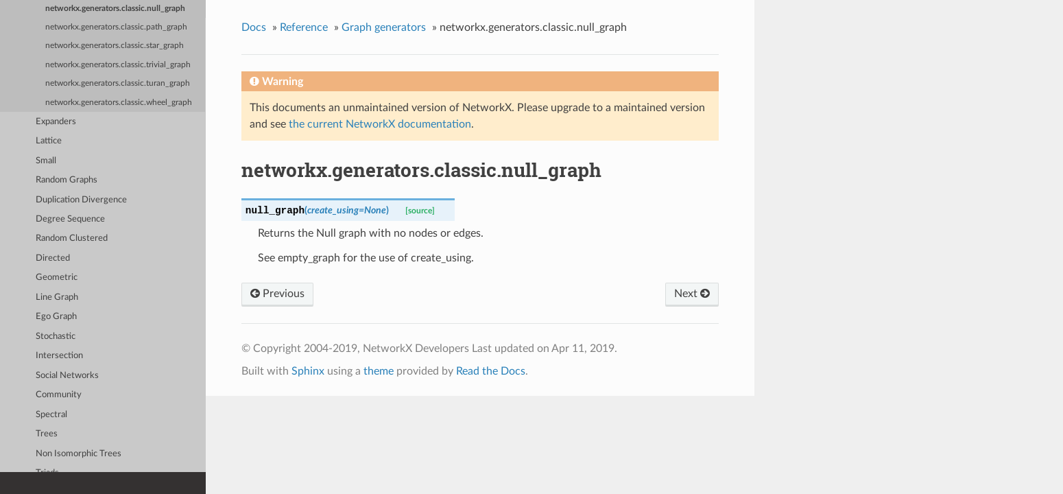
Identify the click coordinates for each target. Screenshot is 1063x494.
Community (59, 394)
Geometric (56, 277)
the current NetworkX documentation (380, 124)
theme (378, 371)
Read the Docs (490, 371)
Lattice (49, 141)
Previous (277, 293)
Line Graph (57, 297)
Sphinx (307, 371)
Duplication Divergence (81, 200)
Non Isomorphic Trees (78, 453)
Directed (53, 258)
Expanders (56, 121)
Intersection (59, 355)
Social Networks (67, 375)
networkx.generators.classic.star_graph (114, 45)
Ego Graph (56, 316)
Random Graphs (66, 180)
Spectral (51, 414)
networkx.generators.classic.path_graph (116, 27)
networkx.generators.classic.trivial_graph (118, 65)
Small (46, 160)
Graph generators (384, 27)
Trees (47, 434)
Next (692, 293)
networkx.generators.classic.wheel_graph (118, 102)
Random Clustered (72, 238)
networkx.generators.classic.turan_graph (117, 83)
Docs (253, 27)
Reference (304, 27)
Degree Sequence (70, 219)
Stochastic (55, 336)
